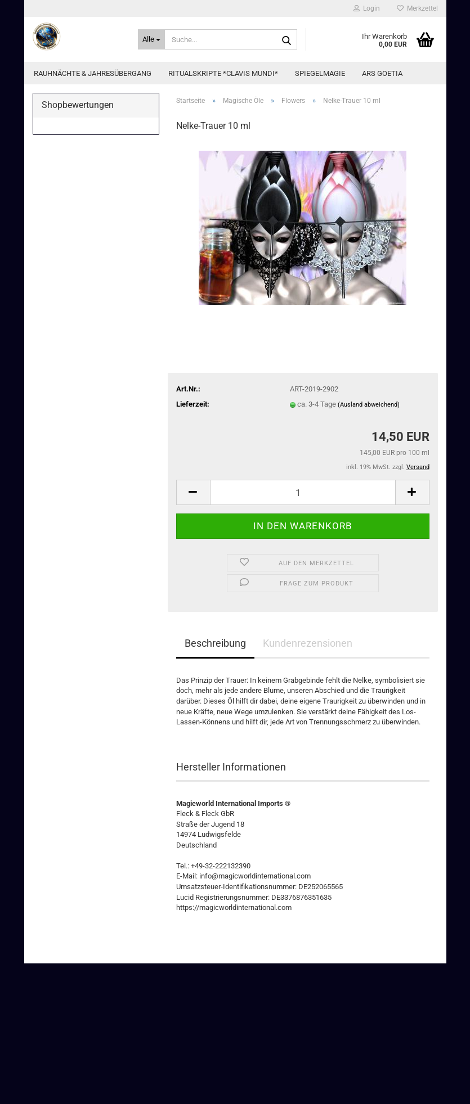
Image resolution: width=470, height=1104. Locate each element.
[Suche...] (151, 39)
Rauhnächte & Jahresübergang (92, 73)
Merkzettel (417, 8)
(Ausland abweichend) (369, 404)
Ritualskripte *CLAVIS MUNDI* (223, 73)
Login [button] (366, 8)
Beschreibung (215, 643)
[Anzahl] (303, 492)
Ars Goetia (382, 73)
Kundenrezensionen (307, 643)
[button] (193, 492)
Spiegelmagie (320, 73)
